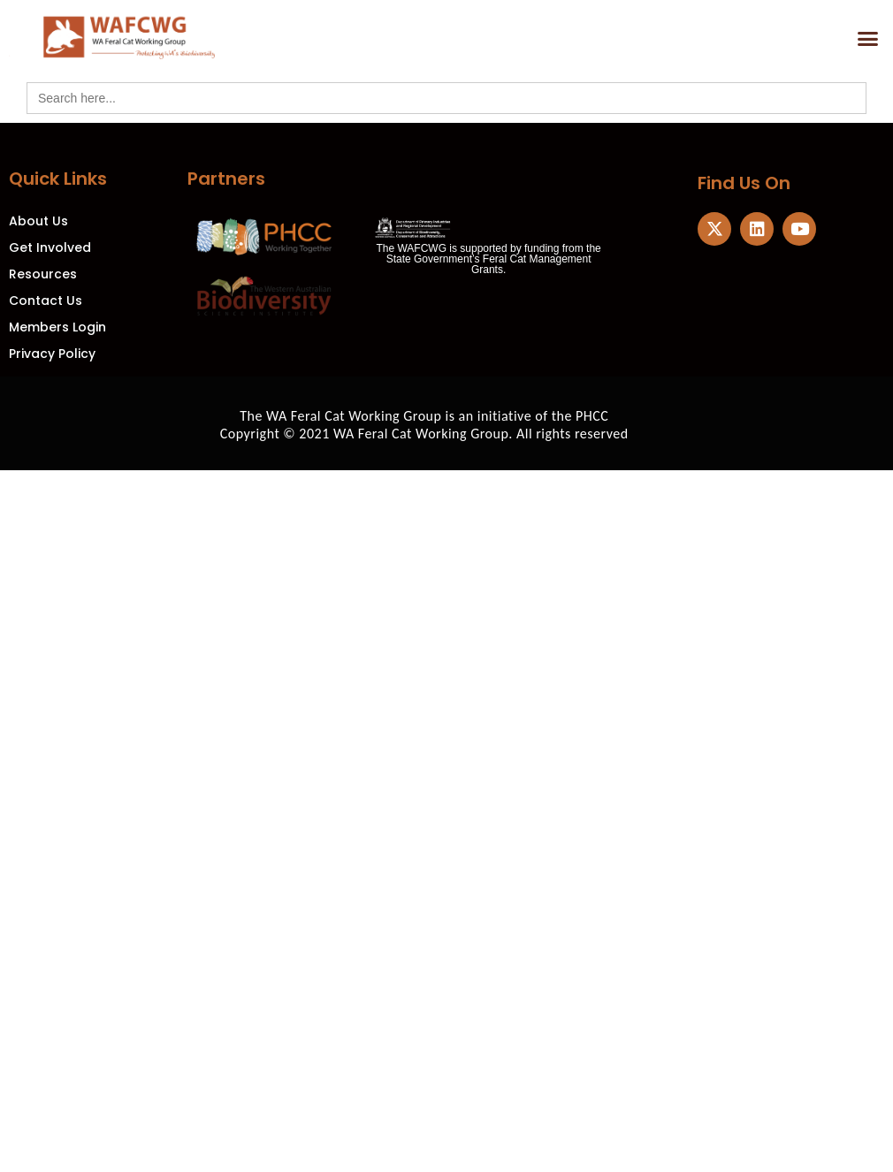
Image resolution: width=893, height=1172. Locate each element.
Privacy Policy (52, 353)
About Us (38, 221)
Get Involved (50, 247)
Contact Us (45, 300)
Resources (43, 274)
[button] (868, 39)
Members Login (57, 327)
